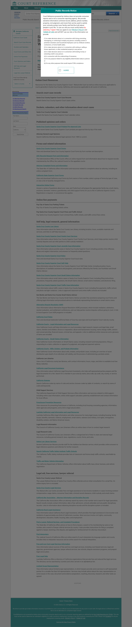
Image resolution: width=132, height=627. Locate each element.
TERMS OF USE (48, 32)
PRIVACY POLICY (78, 30)
